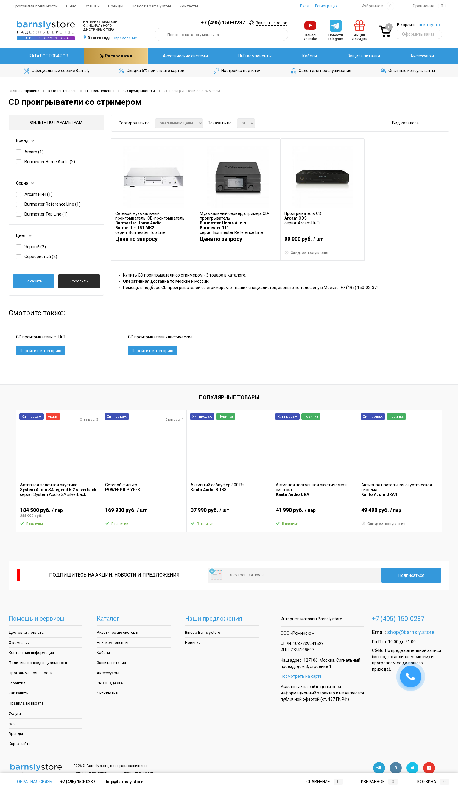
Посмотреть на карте (301, 677)
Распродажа (417, 56)
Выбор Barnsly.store (202, 633)
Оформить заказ (418, 34)
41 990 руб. (314, 513)
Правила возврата (26, 704)
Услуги (15, 714)
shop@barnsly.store (410, 633)
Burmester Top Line (46, 214)
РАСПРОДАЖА (110, 684)
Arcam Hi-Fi (38, 194)
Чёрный (35, 246)
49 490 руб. (399, 513)
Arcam (33, 151)
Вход (304, 6)
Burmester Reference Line (52, 204)
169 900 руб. (143, 513)
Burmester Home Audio (49, 161)
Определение (125, 38)
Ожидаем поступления (306, 252)
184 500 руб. (58, 513)
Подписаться (411, 576)
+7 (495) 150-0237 (223, 22)
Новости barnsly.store (151, 6)
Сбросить (79, 281)
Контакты (189, 6)
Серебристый (40, 256)
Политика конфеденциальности (38, 663)
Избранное (374, 781)
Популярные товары (229, 398)
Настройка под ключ (237, 71)
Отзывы (92, 6)
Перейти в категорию (40, 351)
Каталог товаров (46, 56)
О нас (71, 6)
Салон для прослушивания (320, 71)
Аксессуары (358, 56)
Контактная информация (31, 653)
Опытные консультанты (407, 71)
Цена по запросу (136, 238)
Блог (13, 724)
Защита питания (300, 56)
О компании (19, 643)
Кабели (246, 56)
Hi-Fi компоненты (191, 56)
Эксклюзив (107, 694)
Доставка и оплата (26, 633)
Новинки (193, 643)
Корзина (427, 781)
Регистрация (326, 6)
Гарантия (17, 684)
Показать (33, 281)
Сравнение (320, 781)
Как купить (18, 694)
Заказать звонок (271, 23)
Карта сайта (20, 744)
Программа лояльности (35, 6)
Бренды (115, 6)
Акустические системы (121, 56)
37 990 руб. (229, 513)
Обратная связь (30, 781)
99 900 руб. (322, 241)
